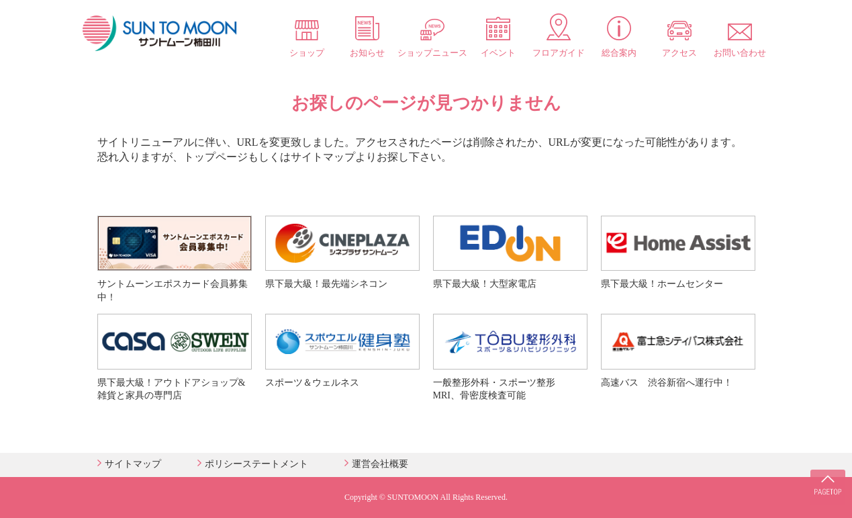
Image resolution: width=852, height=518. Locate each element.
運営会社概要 (380, 464)
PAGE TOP (825, 478)
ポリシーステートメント (256, 464)
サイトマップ (133, 464)
